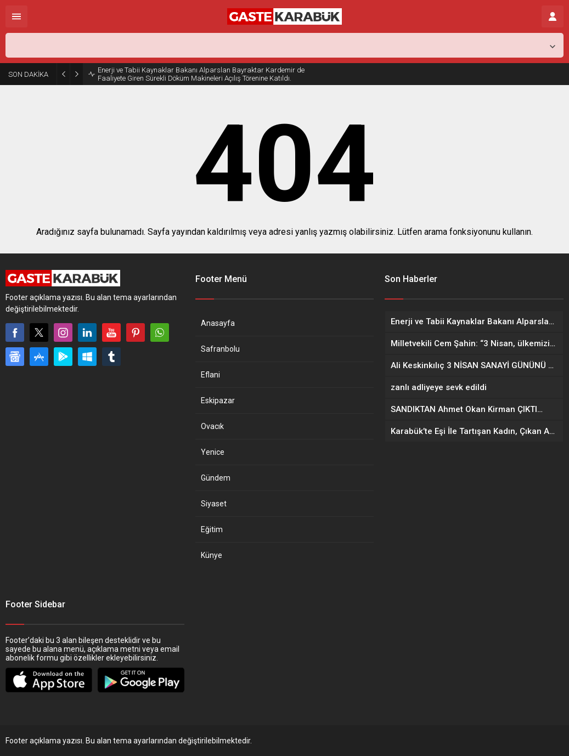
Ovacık (212, 426)
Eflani (210, 374)
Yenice (212, 452)
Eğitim (212, 529)
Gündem (215, 477)
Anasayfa (218, 323)
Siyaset (214, 503)
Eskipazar (218, 400)
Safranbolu (220, 349)
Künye (211, 555)
